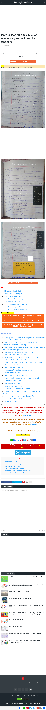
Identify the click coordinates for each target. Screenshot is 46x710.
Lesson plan (11, 54)
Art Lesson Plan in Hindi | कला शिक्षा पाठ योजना (20, 396)
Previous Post (5, 530)
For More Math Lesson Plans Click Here (23, 283)
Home (8, 703)
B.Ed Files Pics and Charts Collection (15, 304)
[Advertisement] (23, 18)
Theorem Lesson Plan (12, 373)
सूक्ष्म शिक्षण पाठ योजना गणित (15, 626)
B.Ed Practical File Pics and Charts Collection (21, 598)
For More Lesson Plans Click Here (23, 61)
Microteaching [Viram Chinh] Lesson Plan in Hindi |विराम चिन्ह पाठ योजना (26, 606)
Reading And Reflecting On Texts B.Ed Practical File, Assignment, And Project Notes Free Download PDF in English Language (26, 613)
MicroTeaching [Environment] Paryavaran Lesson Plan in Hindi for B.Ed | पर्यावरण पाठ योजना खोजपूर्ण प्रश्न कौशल (26, 584)
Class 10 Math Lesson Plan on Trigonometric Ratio (22, 378)
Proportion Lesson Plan (13, 381)
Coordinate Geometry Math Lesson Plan (18, 389)
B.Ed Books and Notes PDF (12, 301)
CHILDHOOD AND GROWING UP (17, 619)
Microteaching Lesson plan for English (19, 591)
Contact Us (37, 703)
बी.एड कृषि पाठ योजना (11, 402)
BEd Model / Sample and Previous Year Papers (18, 307)
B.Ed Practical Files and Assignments (15, 299)
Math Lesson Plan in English (13, 294)
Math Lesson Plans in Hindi (12, 291)
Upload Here (27, 415)
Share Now (33, 425)
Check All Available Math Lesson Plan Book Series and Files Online (23, 316)
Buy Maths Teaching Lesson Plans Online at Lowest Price (23, 321)
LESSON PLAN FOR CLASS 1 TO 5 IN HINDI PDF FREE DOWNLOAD (25, 633)
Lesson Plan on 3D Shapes (14, 367)
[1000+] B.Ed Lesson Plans (12, 296)
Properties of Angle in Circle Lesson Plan (19, 370)
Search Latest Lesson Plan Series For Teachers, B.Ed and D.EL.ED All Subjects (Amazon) (23, 325)
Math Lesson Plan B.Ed (13, 365)
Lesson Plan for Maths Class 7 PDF (17, 375)
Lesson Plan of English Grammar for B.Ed (19, 399)
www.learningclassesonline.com (12, 329)
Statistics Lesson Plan (12, 383)
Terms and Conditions (17, 703)
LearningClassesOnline (34, 695)
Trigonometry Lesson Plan (14, 386)
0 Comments (6, 45)
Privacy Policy (28, 703)
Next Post (41, 530)
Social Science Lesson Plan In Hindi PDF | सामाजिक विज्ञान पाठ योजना (26, 577)
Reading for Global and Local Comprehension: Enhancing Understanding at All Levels (24, 641)
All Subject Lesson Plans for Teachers (15, 309)
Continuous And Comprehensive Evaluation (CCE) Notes (24, 362)
